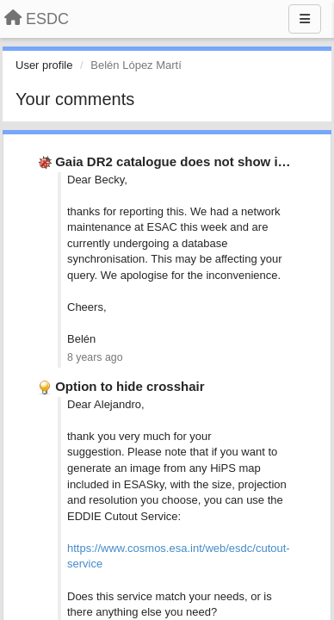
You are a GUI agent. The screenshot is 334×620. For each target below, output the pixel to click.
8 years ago (95, 357)
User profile (43, 65)
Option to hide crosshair (129, 386)
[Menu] (304, 19)
